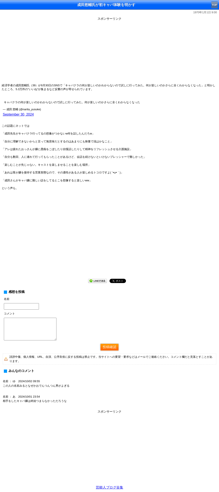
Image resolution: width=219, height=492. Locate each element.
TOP (214, 4)
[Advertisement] (109, 52)
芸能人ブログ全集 (109, 487)
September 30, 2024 (18, 114)
